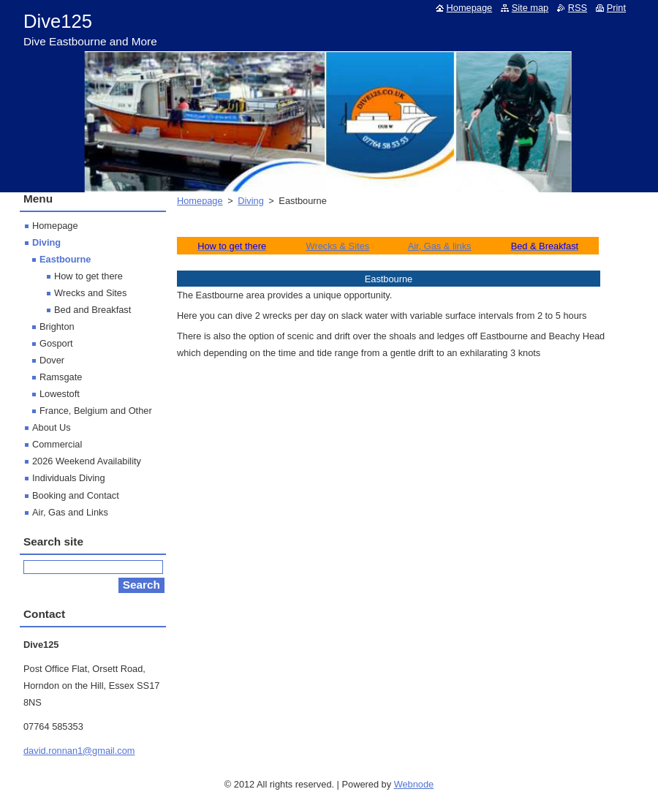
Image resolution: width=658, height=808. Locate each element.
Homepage (200, 200)
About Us (51, 427)
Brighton (57, 326)
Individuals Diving (68, 477)
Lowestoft (59, 393)
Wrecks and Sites (90, 292)
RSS (577, 7)
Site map (530, 7)
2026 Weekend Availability (86, 461)
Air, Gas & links (440, 246)
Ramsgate (60, 376)
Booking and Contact (75, 495)
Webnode (414, 784)
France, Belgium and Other (95, 410)
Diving (251, 200)
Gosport (56, 343)
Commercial (57, 444)
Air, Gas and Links (70, 512)
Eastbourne (65, 259)
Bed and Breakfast (92, 309)
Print (616, 7)
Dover (51, 360)
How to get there (88, 276)
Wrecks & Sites (338, 246)
